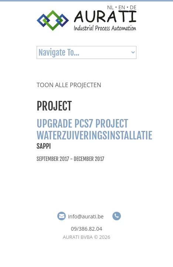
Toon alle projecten (69, 85)
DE (133, 7)
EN (121, 7)
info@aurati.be (86, 216)
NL (110, 7)
